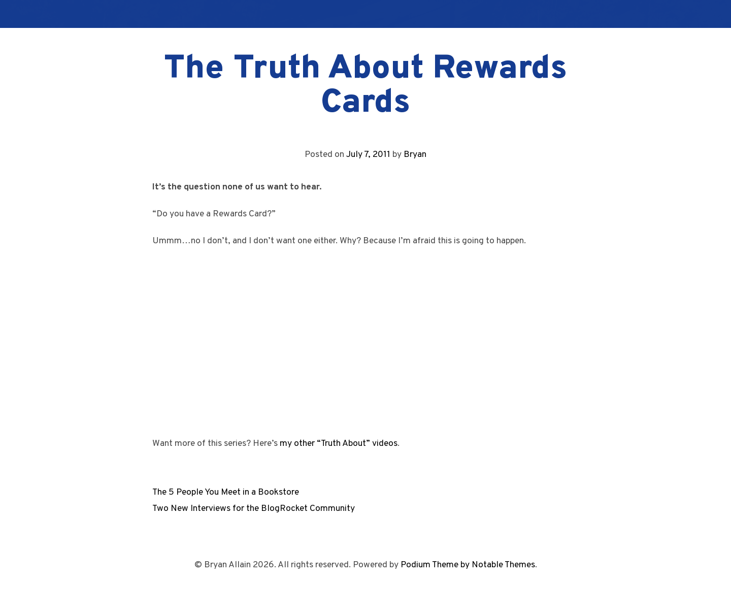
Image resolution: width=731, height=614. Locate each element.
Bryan (415, 154)
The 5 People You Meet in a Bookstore (225, 492)
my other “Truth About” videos (338, 443)
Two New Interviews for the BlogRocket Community (253, 508)
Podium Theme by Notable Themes (468, 565)
